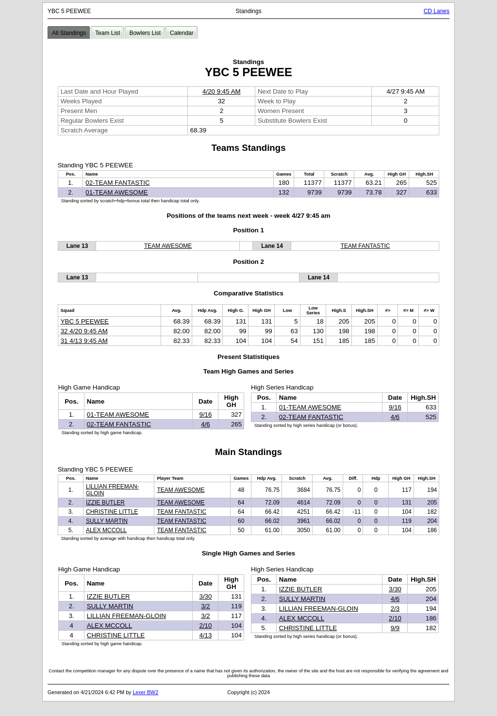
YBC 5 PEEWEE (85, 321)
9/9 (395, 628)
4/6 (205, 424)
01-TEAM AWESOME (116, 192)
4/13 (205, 635)
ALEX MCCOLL (106, 530)
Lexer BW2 (145, 692)
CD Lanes (436, 11)
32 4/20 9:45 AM (84, 331)
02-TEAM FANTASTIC (117, 182)
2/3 (395, 608)
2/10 (205, 625)
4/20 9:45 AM (221, 91)
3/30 (205, 596)
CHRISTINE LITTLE (112, 511)
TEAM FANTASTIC (365, 246)
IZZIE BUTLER (105, 502)
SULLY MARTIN (107, 521)
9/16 (205, 414)
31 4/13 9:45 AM (84, 340)
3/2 (205, 606)
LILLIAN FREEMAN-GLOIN (126, 615)
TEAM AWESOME (168, 246)
